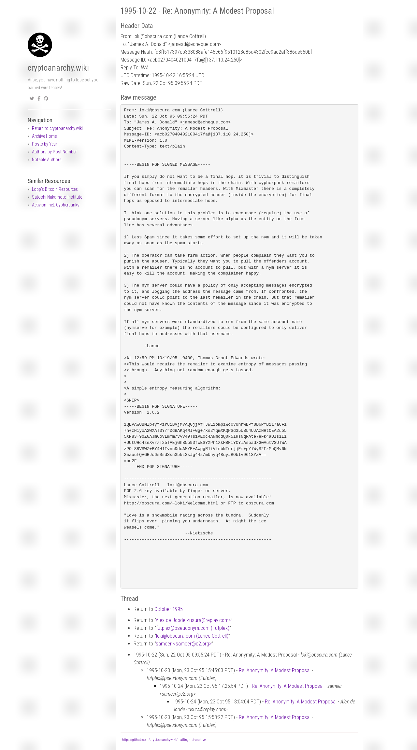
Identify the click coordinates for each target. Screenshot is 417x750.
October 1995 (168, 609)
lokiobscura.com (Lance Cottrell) (192, 636)
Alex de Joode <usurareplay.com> (193, 620)
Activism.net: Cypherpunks (55, 204)
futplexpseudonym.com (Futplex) (192, 628)
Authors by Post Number (54, 151)
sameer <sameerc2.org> (183, 644)
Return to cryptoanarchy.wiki (57, 128)
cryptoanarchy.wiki (58, 68)
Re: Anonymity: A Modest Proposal (274, 670)
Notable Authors (47, 159)
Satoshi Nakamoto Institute (57, 197)
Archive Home (44, 136)
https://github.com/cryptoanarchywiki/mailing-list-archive (164, 740)
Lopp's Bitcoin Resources (55, 189)
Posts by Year (44, 144)
